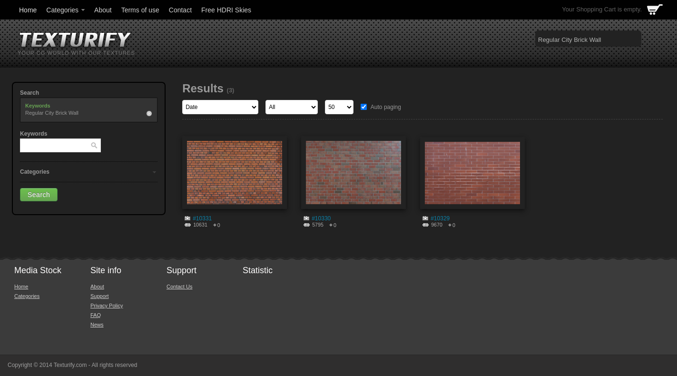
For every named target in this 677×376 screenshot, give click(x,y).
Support (99, 296)
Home (28, 10)
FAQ (95, 315)
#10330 (321, 218)
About (103, 10)
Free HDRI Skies (226, 10)
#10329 (440, 218)
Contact (180, 10)
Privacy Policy (106, 305)
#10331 (202, 218)
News (97, 324)
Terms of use (140, 10)
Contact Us (179, 286)
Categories (66, 10)
